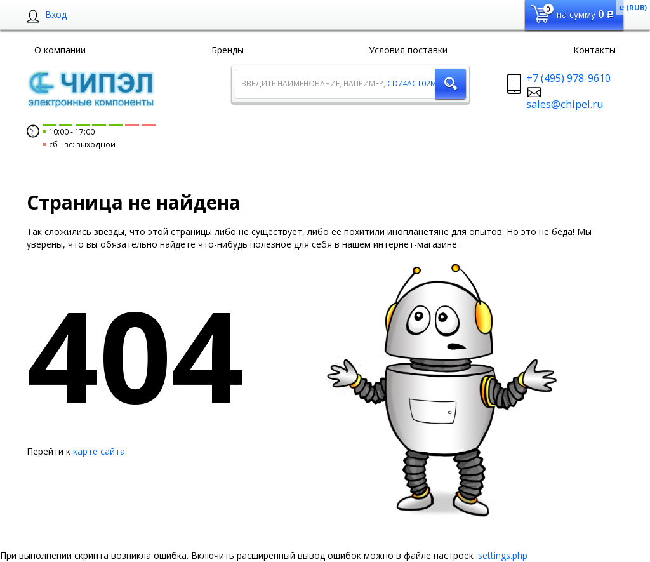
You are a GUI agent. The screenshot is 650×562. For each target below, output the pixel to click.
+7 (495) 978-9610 (568, 78)
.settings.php (501, 555)
